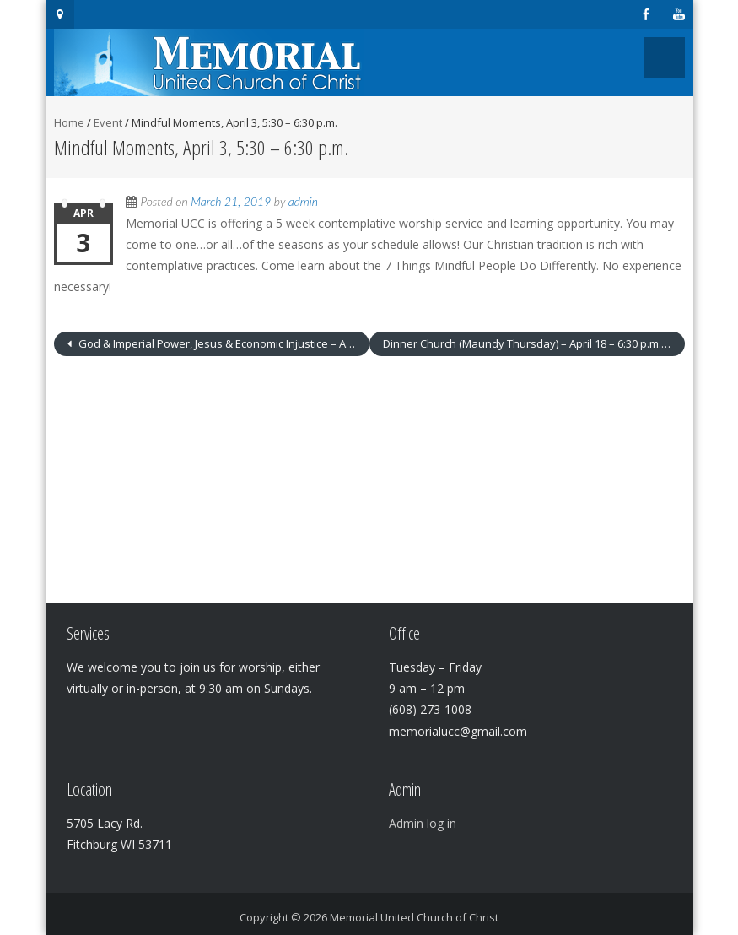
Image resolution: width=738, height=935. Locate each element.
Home (69, 122)
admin (303, 201)
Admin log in (422, 823)
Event (108, 122)
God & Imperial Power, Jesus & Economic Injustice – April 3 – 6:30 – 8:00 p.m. (222, 343)
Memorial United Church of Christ (414, 917)
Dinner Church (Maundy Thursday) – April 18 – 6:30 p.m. (523, 343)
